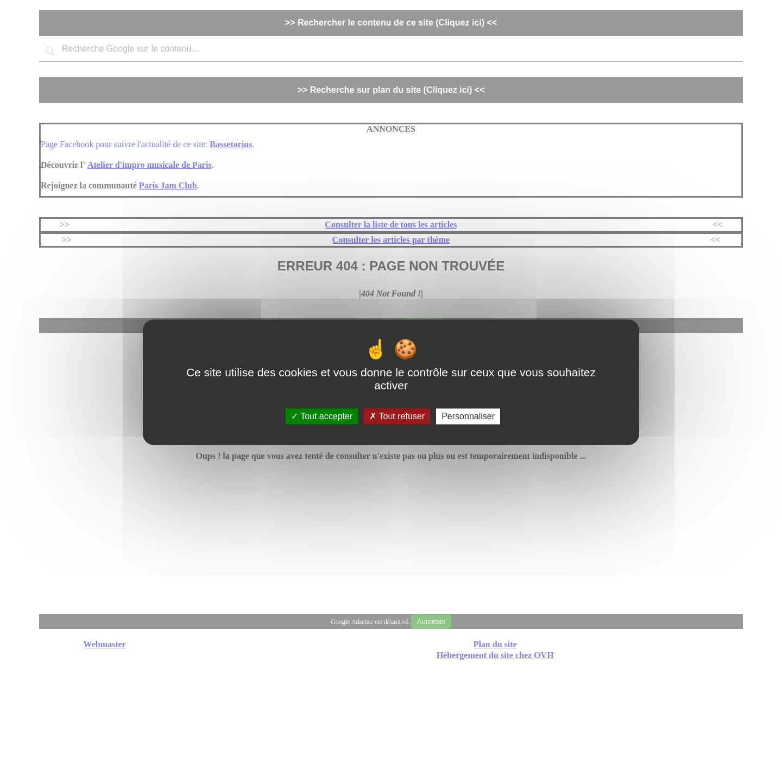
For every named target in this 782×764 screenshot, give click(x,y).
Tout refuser (397, 416)
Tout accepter (321, 416)
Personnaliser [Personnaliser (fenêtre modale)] (468, 416)
